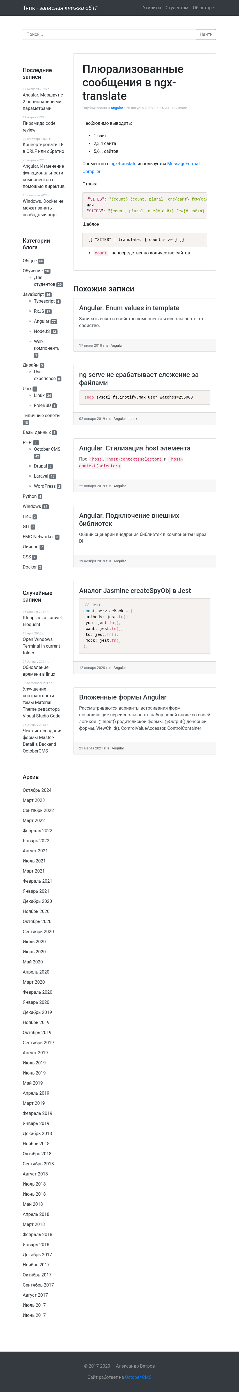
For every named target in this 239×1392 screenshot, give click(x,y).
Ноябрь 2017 (36, 1264)
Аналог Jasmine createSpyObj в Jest (135, 591)
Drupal (40, 466)
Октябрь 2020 (37, 921)
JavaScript (33, 294)
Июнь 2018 (34, 1194)
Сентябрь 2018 (38, 1163)
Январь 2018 (36, 1244)
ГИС (27, 516)
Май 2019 (33, 1083)
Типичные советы (41, 415)
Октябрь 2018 (37, 1153)
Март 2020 (34, 982)
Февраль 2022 (37, 830)
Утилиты (152, 7)
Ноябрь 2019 (36, 1022)
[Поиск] (109, 34)
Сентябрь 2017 (38, 1285)
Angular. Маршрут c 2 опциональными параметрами (43, 101)
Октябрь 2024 (37, 790)
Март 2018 (34, 1224)
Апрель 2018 (36, 1214)
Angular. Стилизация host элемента (135, 448)
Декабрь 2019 (37, 1012)
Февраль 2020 (37, 992)
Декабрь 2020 (37, 901)
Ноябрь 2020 (36, 911)
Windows (32, 506)
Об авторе (203, 7)
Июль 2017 (34, 1305)
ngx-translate (124, 163)
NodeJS (42, 331)
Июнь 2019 (34, 1073)
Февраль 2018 (37, 1234)
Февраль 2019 (37, 1113)
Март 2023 (34, 800)
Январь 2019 (36, 1123)
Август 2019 (35, 1052)
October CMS (47, 449)
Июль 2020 (34, 941)
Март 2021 (34, 871)
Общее (30, 260)
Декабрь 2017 (37, 1254)
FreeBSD (42, 405)
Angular (41, 321)
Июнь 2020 (34, 951)
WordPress (45, 486)
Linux (39, 395)
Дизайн (31, 365)
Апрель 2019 (36, 1093)
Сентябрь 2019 (38, 1042)
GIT (26, 526)
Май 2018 (33, 1204)
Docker (30, 567)
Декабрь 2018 (37, 1133)
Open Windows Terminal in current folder (41, 646)
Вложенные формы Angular (122, 697)
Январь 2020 (36, 1002)
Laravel (41, 476)
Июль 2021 (34, 861)
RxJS (39, 311)
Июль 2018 (34, 1184)
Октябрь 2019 (37, 1032)
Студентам (177, 7)
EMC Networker (38, 536)
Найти (206, 34)
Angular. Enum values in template (129, 308)
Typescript (44, 301)
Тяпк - (60, 7)
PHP (27, 442)
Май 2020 (33, 962)
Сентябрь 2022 (38, 810)
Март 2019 (34, 1103)
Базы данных (37, 432)
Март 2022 (34, 820)
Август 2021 (35, 850)
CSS (27, 557)
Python (30, 496)
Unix (27, 388)
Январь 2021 (36, 891)
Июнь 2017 (34, 1315)
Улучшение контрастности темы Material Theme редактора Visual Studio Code (41, 702)
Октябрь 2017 (37, 1275)
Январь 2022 (36, 840)
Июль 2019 (34, 1063)
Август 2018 (35, 1174)
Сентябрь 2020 (38, 931)
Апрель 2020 (36, 972)
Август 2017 (35, 1295)
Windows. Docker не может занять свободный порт (43, 208)
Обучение (33, 270)
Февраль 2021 (37, 881)
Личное (30, 546)
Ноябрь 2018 (36, 1143)
